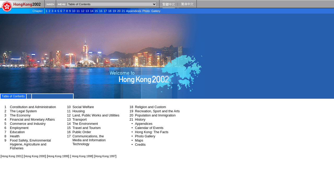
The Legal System (23, 111)
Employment (19, 128)
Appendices (133, 11)
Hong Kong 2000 (35, 156)
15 (96, 11)
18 (109, 11)
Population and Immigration (155, 115)
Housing (79, 111)
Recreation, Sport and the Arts (157, 111)
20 (118, 11)
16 (100, 11)
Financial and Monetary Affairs (32, 119)
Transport (80, 119)
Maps (139, 140)
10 (73, 11)
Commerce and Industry (28, 124)
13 (87, 11)
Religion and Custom (150, 107)
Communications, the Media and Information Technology (89, 140)
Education (17, 132)
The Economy (20, 115)
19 (114, 11)
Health (15, 136)
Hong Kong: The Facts (151, 132)
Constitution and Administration (33, 107)
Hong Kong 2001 (12, 156)
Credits (140, 144)
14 (91, 11)
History (140, 119)
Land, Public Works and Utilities (96, 115)
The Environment (85, 124)
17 (105, 11)
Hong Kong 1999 (58, 156)
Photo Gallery (151, 11)
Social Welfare (83, 107)
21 (123, 11)
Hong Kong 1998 (82, 156)
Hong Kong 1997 (105, 156)
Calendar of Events (149, 128)
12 (82, 11)
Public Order (82, 132)
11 (78, 11)
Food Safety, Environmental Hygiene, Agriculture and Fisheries (30, 144)
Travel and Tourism (87, 128)
